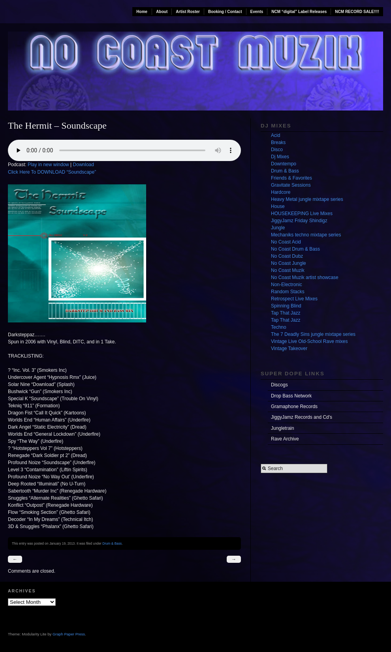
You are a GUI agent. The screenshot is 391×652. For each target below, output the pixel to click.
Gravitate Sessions (291, 185)
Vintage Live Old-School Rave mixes (309, 341)
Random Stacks (288, 291)
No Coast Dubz (287, 256)
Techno (278, 327)
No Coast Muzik (288, 270)
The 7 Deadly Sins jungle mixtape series (313, 334)
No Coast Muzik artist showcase (304, 277)
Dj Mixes (280, 156)
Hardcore (280, 192)
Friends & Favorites (291, 178)
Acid (275, 135)
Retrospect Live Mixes (294, 299)
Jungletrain (282, 428)
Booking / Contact (225, 11)
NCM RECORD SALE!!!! (357, 11)
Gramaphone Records (294, 406)
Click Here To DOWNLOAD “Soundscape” (52, 172)
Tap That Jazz (285, 313)
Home (141, 11)
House (278, 206)
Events (256, 11)
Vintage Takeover (289, 348)
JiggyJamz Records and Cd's (301, 417)
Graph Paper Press (69, 634)
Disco (277, 149)
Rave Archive (285, 439)
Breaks (278, 142)
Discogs (279, 385)
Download (83, 164)
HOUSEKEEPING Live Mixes (302, 213)
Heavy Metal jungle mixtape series (307, 199)
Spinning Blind (286, 306)
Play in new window (48, 164)
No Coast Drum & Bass (295, 249)
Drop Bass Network (291, 396)
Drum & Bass (112, 543)
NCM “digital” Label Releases (299, 11)
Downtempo (283, 164)
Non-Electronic (286, 284)
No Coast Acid (286, 242)
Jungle (278, 227)
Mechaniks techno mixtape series (306, 235)
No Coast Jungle (288, 263)
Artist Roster (188, 11)
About (161, 11)
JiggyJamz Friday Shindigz (299, 220)
